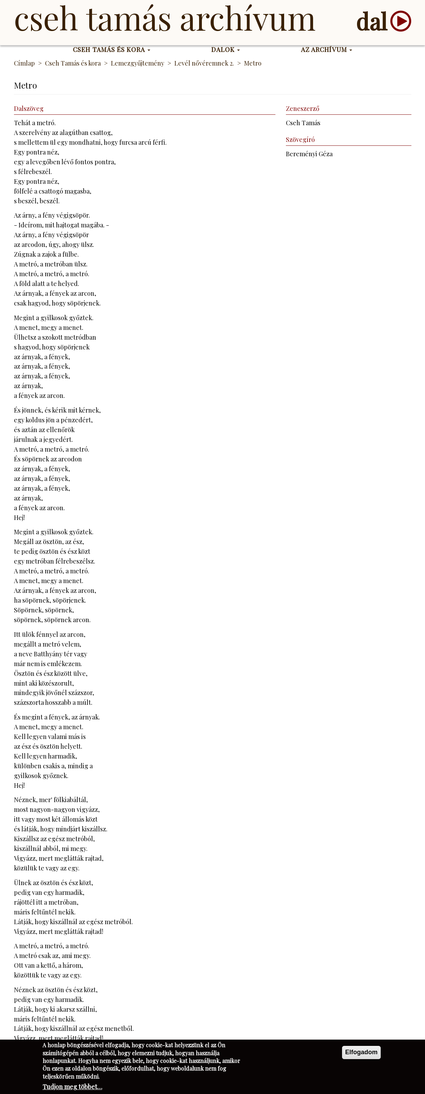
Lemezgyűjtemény (137, 63)
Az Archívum (326, 49)
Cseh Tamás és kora (111, 49)
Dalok (225, 49)
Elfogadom (361, 1054)
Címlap (24, 63)
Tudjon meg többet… (72, 1089)
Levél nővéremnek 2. (204, 63)
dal (371, 21)
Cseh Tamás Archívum (165, 17)
